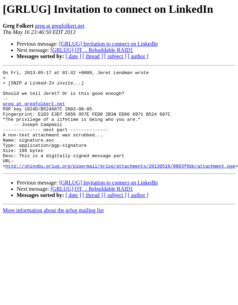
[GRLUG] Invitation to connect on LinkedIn (108, 44)
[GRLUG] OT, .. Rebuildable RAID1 (92, 50)
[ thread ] (92, 56)
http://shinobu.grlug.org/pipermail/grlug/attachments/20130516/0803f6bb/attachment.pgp (120, 185)
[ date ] (73, 56)
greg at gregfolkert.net (60, 26)
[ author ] (138, 56)
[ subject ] (115, 56)
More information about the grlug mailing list (53, 230)
